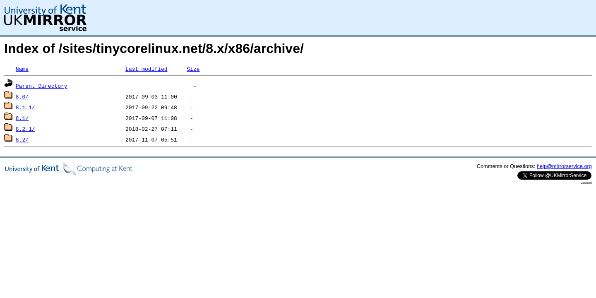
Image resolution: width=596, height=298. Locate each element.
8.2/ (22, 139)
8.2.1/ (25, 128)
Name (22, 68)
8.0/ (22, 96)
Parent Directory (41, 85)
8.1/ (22, 118)
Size (193, 68)
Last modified (146, 68)
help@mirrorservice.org (564, 166)
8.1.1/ (25, 107)
